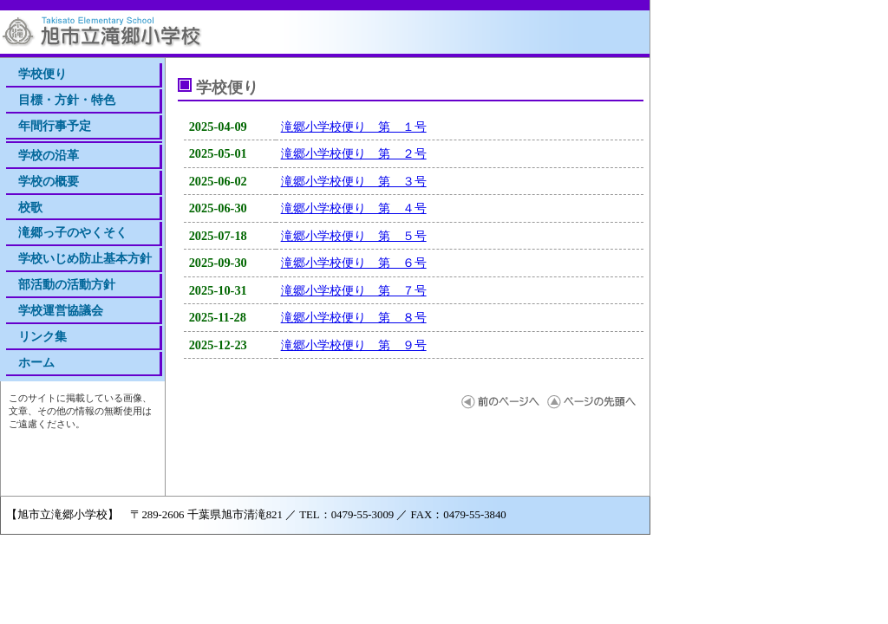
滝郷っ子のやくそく (72, 232)
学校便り (42, 74)
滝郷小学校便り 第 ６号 (354, 263)
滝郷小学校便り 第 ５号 (354, 236)
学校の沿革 (48, 155)
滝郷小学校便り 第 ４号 (354, 208)
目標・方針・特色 (66, 100)
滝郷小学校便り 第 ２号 (354, 153)
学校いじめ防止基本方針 (85, 258)
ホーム (36, 362)
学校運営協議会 (60, 310)
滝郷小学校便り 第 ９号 (354, 345)
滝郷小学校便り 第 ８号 (354, 317)
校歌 (30, 207)
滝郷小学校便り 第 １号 (354, 126)
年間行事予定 (54, 126)
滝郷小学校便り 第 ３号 (354, 181)
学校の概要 (48, 181)
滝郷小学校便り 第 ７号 (354, 290)
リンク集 (42, 336)
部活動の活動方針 (66, 284)
